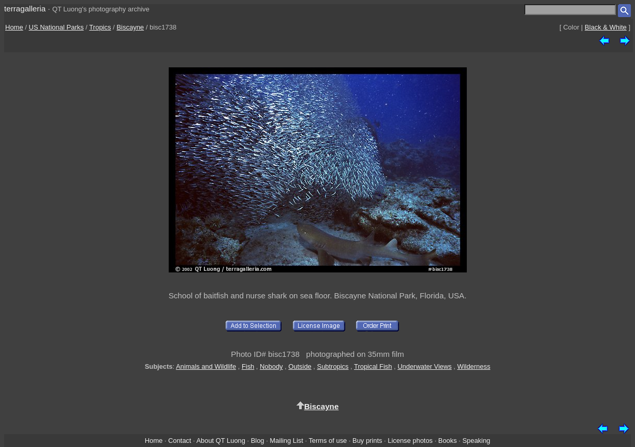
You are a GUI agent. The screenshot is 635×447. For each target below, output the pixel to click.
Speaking (476, 440)
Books (447, 440)
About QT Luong (220, 440)
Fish (248, 366)
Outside (299, 366)
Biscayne (130, 27)
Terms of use (327, 440)
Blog (257, 440)
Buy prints (367, 440)
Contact (179, 440)
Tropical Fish (373, 366)
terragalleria (25, 8)
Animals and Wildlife (206, 366)
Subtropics (333, 366)
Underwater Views (424, 366)
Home (14, 27)
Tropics (100, 27)
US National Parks (56, 27)
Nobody (271, 366)
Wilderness (474, 366)
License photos (410, 440)
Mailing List (286, 440)
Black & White (606, 27)
